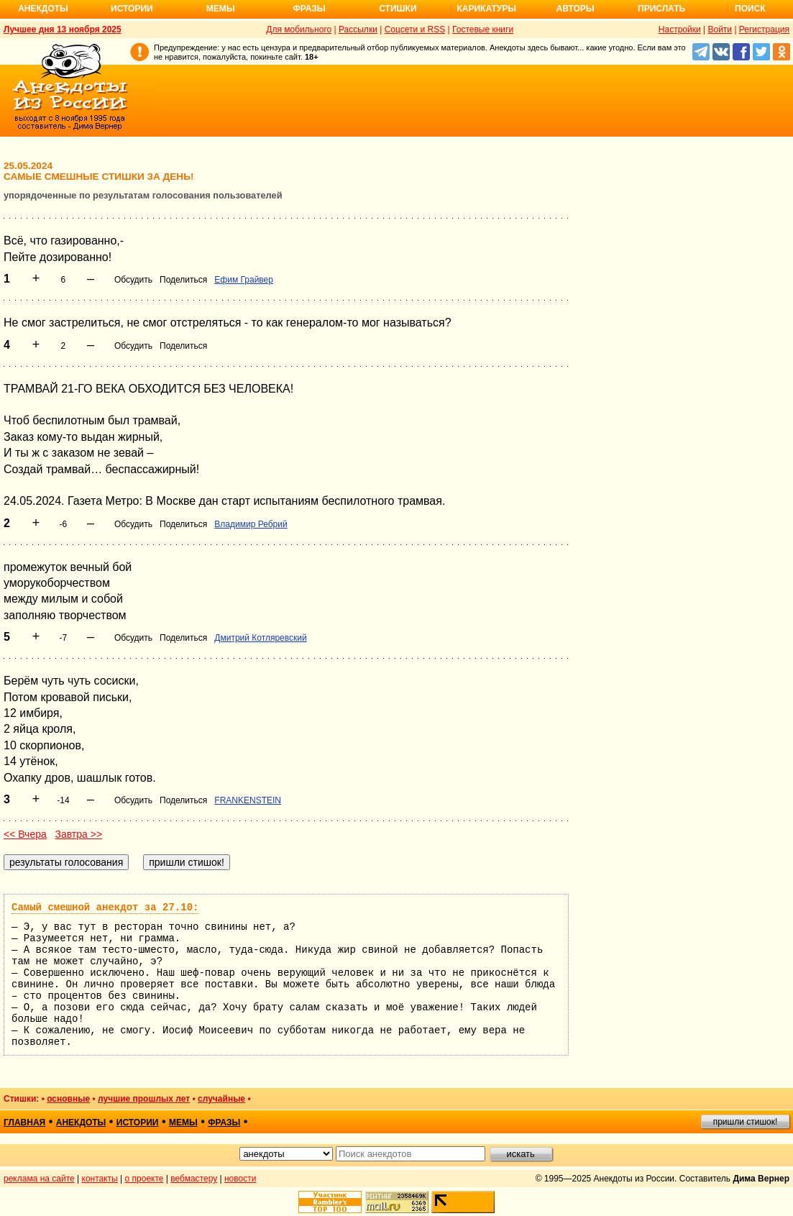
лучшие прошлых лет (144, 1099)
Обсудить (133, 280)
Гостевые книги (482, 29)
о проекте (144, 1179)
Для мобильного (298, 29)
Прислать (661, 9)
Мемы (220, 9)
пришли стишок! (745, 1122)
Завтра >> (78, 834)
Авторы (575, 9)
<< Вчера (25, 834)
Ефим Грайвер (243, 280)
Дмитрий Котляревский (260, 638)
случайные (221, 1099)
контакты (100, 1179)
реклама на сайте (39, 1179)
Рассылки (358, 29)
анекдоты (81, 1122)
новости (240, 1179)
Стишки (397, 9)
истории (137, 1122)
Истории (132, 9)
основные (68, 1099)
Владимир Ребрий (250, 524)
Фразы (309, 9)
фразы (224, 1122)
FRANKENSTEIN (247, 800)
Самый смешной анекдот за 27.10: (105, 907)
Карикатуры (486, 9)
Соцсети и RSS (415, 29)
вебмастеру (193, 1179)
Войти (719, 29)
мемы (183, 1122)
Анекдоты (43, 9)
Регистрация (764, 29)
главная (24, 1122)
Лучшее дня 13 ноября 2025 (63, 29)
